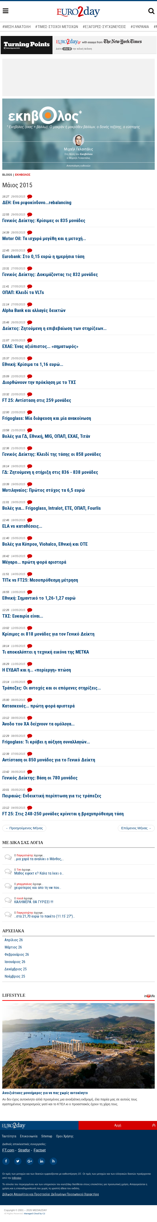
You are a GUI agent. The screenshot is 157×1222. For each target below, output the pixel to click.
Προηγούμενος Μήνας (24, 828)
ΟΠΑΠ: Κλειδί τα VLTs (23, 292)
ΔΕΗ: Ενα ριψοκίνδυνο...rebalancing (36, 202)
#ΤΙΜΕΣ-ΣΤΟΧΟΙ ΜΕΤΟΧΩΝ (56, 26)
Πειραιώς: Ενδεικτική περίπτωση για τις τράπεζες (51, 796)
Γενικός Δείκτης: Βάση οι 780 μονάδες (40, 778)
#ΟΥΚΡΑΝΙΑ (140, 26)
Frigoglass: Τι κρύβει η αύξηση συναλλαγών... (46, 742)
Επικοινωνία (28, 1136)
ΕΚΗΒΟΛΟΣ (22, 174)
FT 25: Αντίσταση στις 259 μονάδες (36, 400)
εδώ (67, 48)
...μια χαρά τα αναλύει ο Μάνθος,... (33, 857)
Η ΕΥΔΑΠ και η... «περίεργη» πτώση (36, 670)
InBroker (16, 1177)
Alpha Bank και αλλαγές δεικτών (33, 310)
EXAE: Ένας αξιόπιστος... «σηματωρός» (40, 346)
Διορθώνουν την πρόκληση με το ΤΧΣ (39, 382)
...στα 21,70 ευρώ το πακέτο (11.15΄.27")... (38, 914)
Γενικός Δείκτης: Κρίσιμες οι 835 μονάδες (43, 220)
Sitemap (46, 1136)
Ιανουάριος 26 (15, 962)
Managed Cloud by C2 (34, 1213)
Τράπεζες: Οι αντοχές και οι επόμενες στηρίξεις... (51, 688)
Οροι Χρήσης (64, 1136)
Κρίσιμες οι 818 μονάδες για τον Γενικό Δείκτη (48, 634)
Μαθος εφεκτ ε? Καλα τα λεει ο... (33, 871)
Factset (40, 1150)
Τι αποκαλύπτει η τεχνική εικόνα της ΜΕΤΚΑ (45, 652)
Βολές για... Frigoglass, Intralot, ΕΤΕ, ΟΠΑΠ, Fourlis (51, 508)
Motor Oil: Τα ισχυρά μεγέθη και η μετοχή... (44, 238)
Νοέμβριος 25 (15, 976)
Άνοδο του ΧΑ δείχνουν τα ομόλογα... (38, 724)
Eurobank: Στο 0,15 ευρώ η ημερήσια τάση (43, 256)
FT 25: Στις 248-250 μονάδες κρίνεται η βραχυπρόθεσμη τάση (63, 813)
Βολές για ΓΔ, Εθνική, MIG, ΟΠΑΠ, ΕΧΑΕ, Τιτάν (46, 436)
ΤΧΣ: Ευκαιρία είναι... (22, 616)
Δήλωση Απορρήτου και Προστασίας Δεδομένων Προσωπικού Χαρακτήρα (50, 1194)
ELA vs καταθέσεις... (22, 526)
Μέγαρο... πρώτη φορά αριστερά (34, 562)
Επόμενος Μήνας (136, 828)
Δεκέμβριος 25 (16, 969)
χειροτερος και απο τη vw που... (31, 886)
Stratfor (24, 1150)
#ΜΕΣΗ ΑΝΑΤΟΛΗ (16, 26)
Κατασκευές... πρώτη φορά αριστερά (38, 706)
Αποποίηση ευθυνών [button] (79, 165)
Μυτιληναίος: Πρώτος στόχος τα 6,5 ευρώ (43, 490)
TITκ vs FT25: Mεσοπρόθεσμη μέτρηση (40, 580)
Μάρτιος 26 (13, 947)
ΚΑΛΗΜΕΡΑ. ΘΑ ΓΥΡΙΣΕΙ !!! (27, 900)
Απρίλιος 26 (14, 940)
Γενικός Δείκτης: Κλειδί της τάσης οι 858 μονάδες (51, 454)
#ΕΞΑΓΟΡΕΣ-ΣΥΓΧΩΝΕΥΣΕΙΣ (104, 26)
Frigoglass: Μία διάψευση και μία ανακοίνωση (46, 418)
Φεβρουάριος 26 (17, 954)
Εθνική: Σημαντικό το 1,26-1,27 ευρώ (39, 598)
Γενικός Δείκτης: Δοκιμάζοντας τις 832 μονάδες (50, 274)
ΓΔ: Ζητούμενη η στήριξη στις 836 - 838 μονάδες (50, 472)
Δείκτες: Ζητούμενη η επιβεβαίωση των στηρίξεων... (54, 328)
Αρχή (117, 1125)
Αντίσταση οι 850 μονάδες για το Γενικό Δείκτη (48, 760)
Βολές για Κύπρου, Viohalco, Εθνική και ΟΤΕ (45, 544)
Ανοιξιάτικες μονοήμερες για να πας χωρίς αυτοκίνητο (45, 1093)
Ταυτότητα (9, 1136)
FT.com (8, 1150)
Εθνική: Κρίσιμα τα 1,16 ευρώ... (32, 364)
